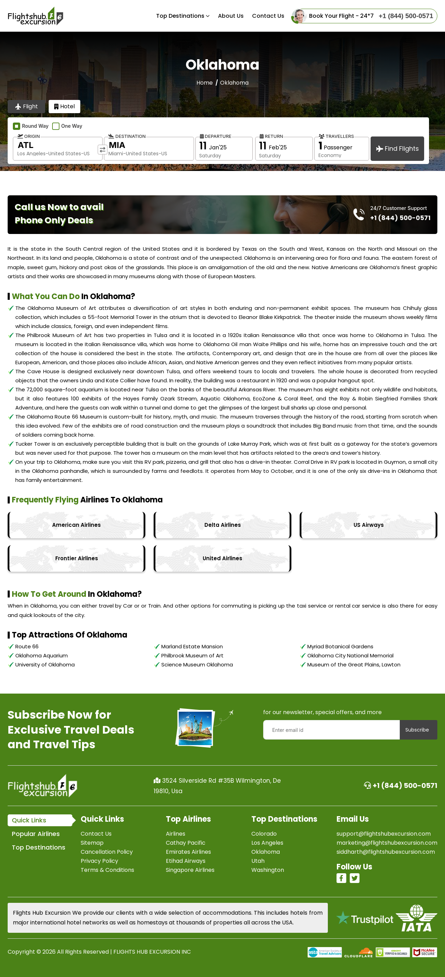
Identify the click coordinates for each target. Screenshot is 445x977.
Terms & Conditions (107, 870)
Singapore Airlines (190, 870)
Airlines (175, 834)
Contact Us (96, 834)
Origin (28, 136)
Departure (216, 136)
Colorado (264, 834)
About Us (231, 16)
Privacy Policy (99, 861)
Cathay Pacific (185, 843)
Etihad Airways (185, 861)
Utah (258, 861)
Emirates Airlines (188, 852)
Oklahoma (265, 852)
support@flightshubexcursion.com (384, 834)
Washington (267, 870)
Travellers (336, 136)
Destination (127, 136)
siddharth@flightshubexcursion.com (386, 852)
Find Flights (397, 148)
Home (204, 83)
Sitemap (92, 843)
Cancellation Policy (107, 852)
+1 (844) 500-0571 (400, 785)
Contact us (268, 16)
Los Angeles (267, 843)
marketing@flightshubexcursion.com (387, 843)
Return (271, 136)
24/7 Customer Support (398, 208)
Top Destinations (180, 16)
